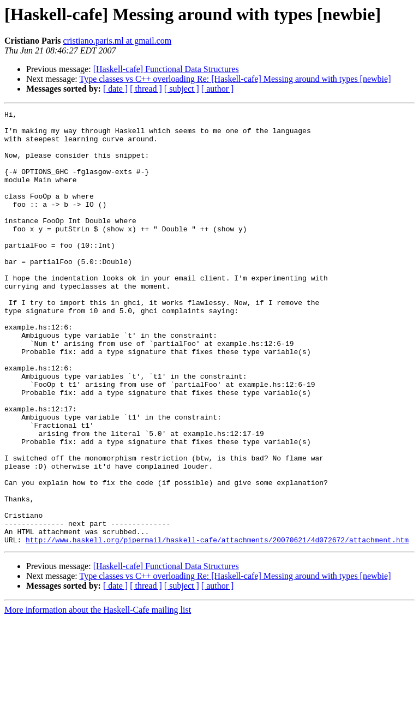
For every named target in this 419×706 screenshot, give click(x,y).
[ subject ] (181, 88)
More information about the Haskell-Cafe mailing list (97, 696)
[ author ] (217, 88)
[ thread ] (146, 88)
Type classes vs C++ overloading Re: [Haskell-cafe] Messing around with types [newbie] (235, 78)
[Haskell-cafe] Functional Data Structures (166, 69)
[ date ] (115, 88)
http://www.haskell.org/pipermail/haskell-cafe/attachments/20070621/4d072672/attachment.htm (217, 626)
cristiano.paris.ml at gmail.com (117, 40)
